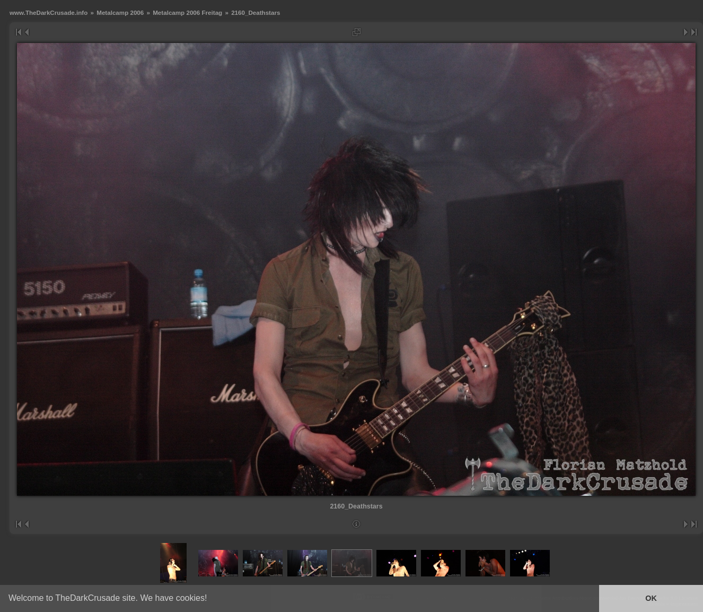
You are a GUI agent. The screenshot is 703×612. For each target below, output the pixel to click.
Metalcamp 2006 (120, 12)
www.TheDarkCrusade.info (48, 12)
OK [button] (651, 598)
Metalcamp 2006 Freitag (187, 12)
